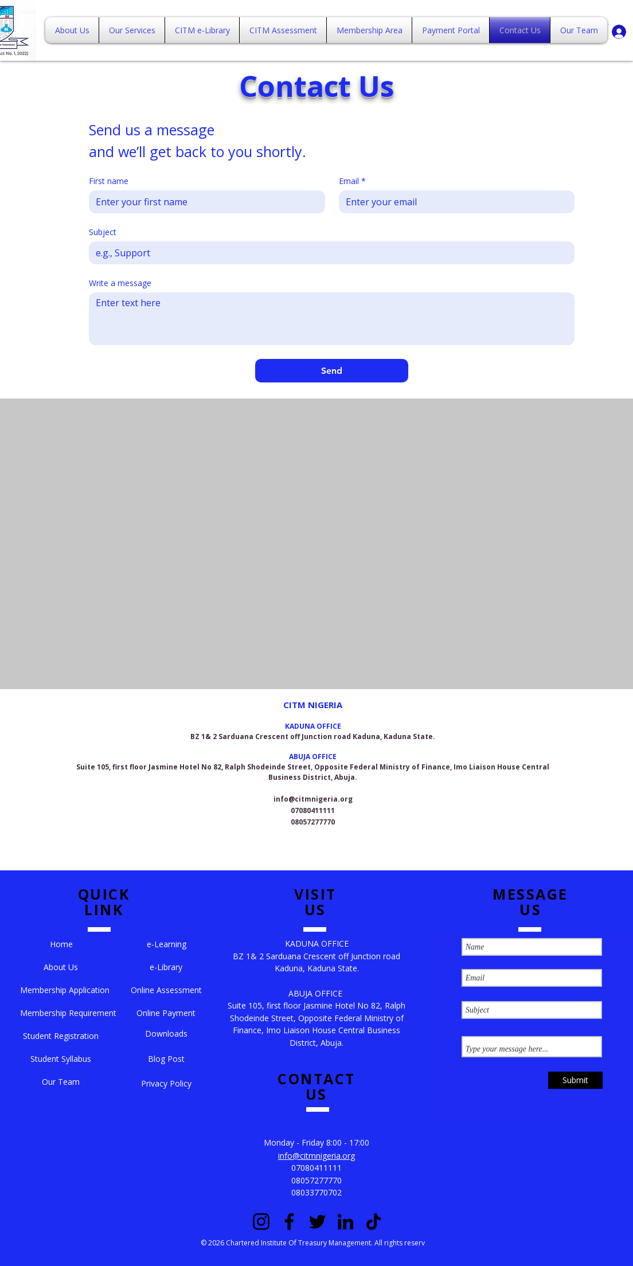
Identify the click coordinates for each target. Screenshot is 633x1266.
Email (352, 181)
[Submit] (575, 1080)
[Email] (453, 201)
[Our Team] (60, 1081)
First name (108, 181)
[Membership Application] (65, 990)
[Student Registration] (60, 1036)
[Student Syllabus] (60, 1059)
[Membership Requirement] (68, 1013)
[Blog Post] (166, 1059)
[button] (61, 944)
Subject (102, 232)
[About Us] (60, 967)
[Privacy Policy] (166, 1083)
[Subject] (328, 252)
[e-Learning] (167, 944)
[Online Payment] (166, 1013)
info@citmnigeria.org (313, 799)
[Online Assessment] (166, 990)
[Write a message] (332, 319)
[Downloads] (166, 1033)
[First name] (203, 201)
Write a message (120, 283)
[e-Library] (166, 967)
